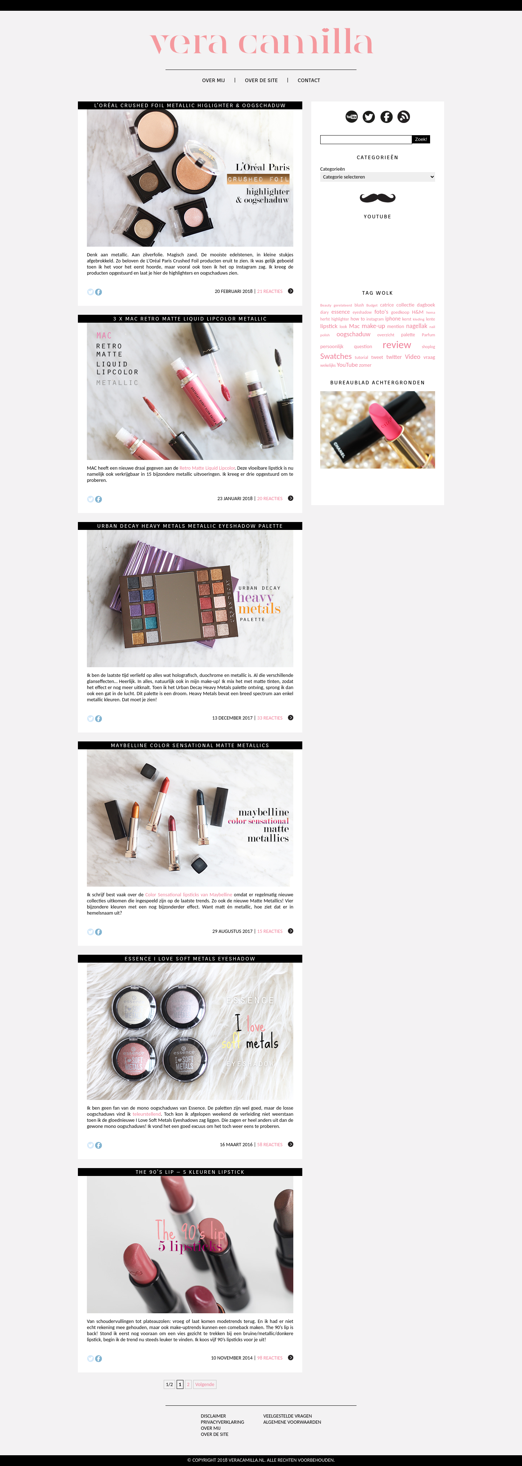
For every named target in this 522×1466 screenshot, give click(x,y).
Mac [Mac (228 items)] (354, 326)
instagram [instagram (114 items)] (374, 319)
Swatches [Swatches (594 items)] (336, 356)
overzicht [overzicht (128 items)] (386, 334)
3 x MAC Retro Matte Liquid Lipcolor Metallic (190, 319)
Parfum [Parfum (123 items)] (428, 334)
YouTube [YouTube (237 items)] (347, 365)
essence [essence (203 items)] (340, 311)
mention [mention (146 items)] (395, 326)
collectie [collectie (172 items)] (405, 305)
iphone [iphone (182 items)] (393, 319)
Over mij (213, 80)
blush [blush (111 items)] (359, 305)
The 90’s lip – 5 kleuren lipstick (190, 1172)
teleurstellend (146, 1114)
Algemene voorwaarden (292, 1422)
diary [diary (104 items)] (324, 312)
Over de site (261, 80)
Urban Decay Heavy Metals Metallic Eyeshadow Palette (190, 526)
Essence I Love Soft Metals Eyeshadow (190, 958)
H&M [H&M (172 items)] (418, 312)
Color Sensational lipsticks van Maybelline (188, 895)
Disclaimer (213, 1416)
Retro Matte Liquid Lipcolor (207, 468)
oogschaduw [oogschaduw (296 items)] (353, 334)
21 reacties (270, 291)
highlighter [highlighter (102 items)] (340, 319)
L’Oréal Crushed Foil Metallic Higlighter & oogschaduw (190, 105)
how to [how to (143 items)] (358, 319)
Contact (309, 80)
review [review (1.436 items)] (397, 344)
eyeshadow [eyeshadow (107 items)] (362, 312)
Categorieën (332, 169)
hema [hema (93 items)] (430, 312)
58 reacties (270, 1145)
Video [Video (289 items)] (412, 357)
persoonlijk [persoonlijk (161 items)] (332, 346)
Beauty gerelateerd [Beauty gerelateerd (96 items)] (336, 305)
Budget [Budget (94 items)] (372, 305)
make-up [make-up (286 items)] (373, 326)
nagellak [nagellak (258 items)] (416, 326)
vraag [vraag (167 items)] (429, 357)
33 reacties (270, 718)
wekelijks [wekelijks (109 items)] (328, 365)
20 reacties (270, 498)
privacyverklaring (222, 1422)
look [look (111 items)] (343, 326)
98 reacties (270, 1358)
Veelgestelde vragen (287, 1416)
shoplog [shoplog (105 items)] (428, 346)
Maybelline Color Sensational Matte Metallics (190, 745)
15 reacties (270, 931)
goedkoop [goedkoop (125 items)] (400, 312)
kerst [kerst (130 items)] (406, 319)
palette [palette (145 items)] (408, 335)
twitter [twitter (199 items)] (394, 357)
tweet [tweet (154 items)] (377, 357)
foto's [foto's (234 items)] (381, 312)
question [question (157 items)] (363, 346)
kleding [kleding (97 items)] (418, 319)
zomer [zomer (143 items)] (365, 365)
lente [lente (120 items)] (430, 319)
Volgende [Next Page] (204, 1384)
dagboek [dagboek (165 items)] (426, 305)
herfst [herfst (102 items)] (325, 319)
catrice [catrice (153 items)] (387, 305)
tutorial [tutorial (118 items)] (361, 357)
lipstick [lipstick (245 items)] (328, 326)
